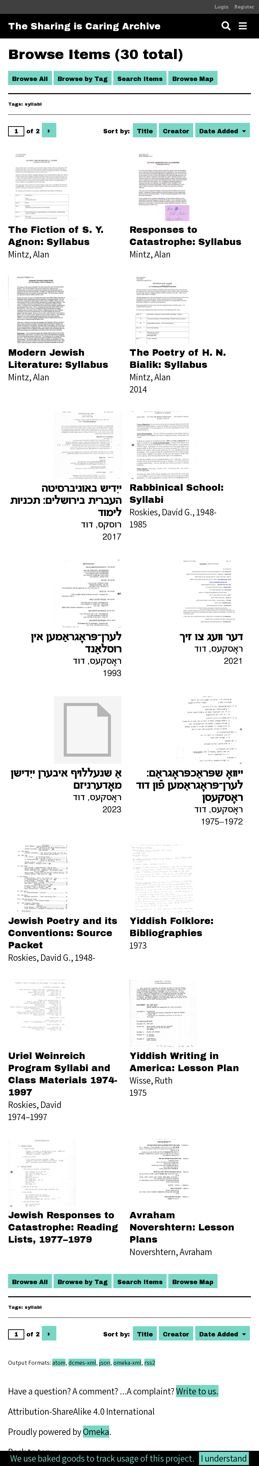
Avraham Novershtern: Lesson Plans (182, 1227)
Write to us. (197, 1391)
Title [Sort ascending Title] (145, 131)
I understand (224, 1458)
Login (221, 6)
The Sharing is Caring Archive (84, 26)
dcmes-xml (82, 1362)
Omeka (96, 1432)
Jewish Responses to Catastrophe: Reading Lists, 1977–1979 (63, 1227)
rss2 (149, 1362)
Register (244, 6)
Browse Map (192, 79)
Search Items (140, 79)
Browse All (30, 79)
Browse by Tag (83, 79)
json (104, 1362)
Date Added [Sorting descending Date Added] (219, 131)
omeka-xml (127, 1362)
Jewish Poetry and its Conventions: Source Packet (62, 933)
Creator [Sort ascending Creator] (176, 131)
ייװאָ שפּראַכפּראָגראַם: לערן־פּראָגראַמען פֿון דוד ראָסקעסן (189, 786)
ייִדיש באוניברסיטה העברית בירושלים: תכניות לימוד (65, 501)
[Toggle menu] (243, 26)
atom (58, 1362)
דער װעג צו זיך (211, 637)
